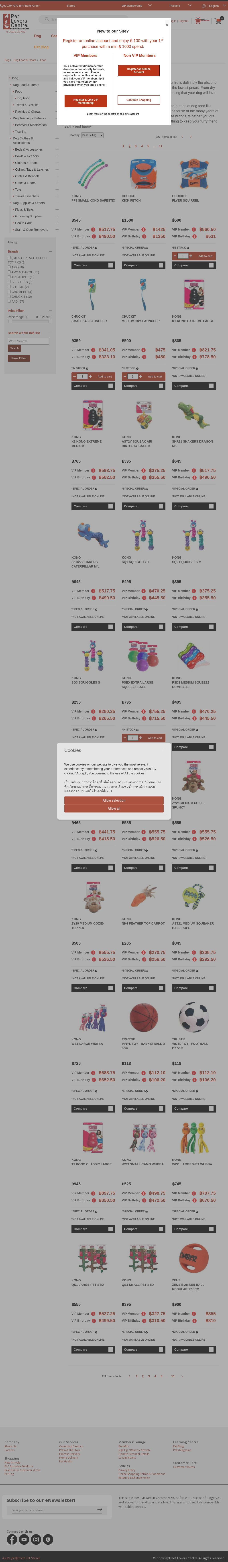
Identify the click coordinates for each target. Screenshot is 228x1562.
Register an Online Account (139, 70)
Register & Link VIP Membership (85, 101)
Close (167, 23)
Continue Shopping (138, 100)
